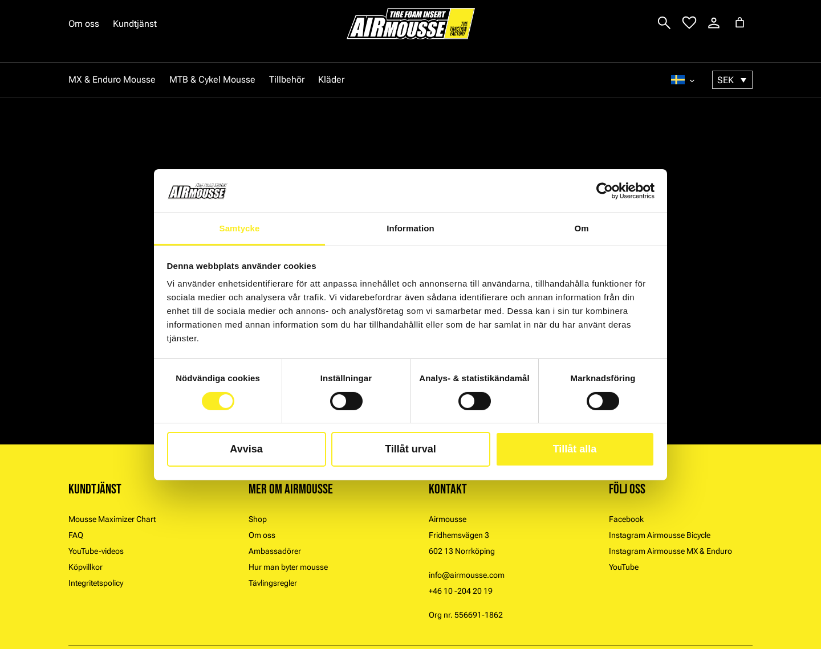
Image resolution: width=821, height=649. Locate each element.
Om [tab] (581, 228)
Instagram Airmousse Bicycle (659, 535)
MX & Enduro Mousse (112, 79)
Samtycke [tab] (240, 228)
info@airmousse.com (467, 574)
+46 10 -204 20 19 (461, 590)
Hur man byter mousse (288, 567)
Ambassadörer (275, 551)
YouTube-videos (96, 551)
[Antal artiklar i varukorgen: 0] (740, 22)
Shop (258, 519)
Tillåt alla (575, 449)
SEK (725, 80)
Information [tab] (410, 228)
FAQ (75, 535)
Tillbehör (286, 79)
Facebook (626, 519)
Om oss (83, 23)
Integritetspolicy (95, 582)
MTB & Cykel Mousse (212, 79)
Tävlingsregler (273, 582)
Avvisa (246, 449)
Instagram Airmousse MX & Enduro (670, 551)
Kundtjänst (135, 23)
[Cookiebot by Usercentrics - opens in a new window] (605, 190)
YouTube (624, 567)
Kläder (331, 79)
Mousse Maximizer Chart (112, 519)
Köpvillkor (85, 567)
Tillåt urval (410, 449)
